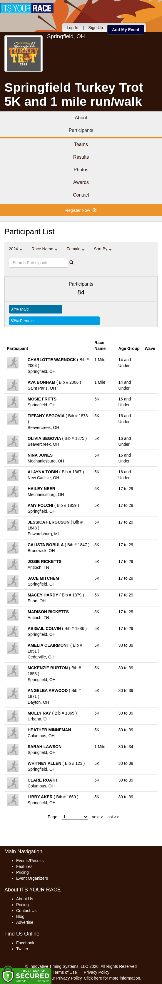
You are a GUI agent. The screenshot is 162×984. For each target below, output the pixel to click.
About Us (24, 898)
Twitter (22, 948)
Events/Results (30, 860)
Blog (20, 916)
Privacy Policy (96, 972)
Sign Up (95, 27)
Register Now (81, 210)
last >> (112, 816)
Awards (81, 182)
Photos (81, 169)
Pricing (22, 872)
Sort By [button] (102, 249)
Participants (81, 130)
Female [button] (76, 249)
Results (81, 157)
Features (24, 866)
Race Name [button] (44, 249)
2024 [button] (15, 249)
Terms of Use (65, 972)
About (81, 117)
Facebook (25, 943)
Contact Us (26, 910)
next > (97, 816)
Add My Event (125, 29)
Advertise (24, 922)
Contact (81, 194)
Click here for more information (112, 978)
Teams (81, 144)
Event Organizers (32, 878)
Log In (72, 27)
